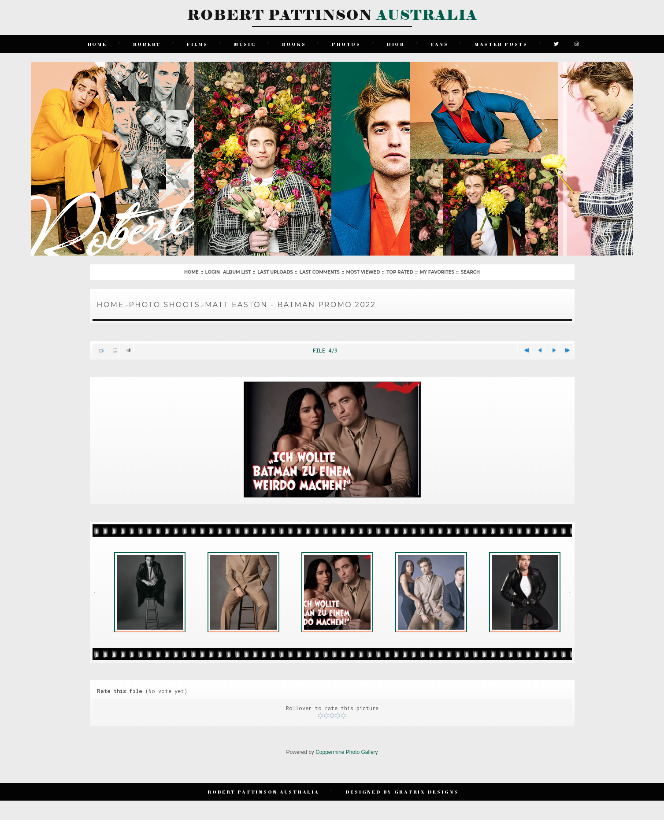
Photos (346, 44)
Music (245, 44)
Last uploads (275, 272)
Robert (147, 44)
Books (294, 44)
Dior (396, 44)
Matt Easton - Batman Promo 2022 (290, 305)
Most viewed (363, 272)
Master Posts (501, 44)
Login (212, 272)
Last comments (320, 272)
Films (197, 44)
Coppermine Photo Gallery (346, 752)
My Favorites (437, 272)
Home (97, 44)
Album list (237, 272)
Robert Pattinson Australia (263, 791)
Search (470, 272)
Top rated (399, 272)
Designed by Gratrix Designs (402, 791)
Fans (440, 44)
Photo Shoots (164, 305)
